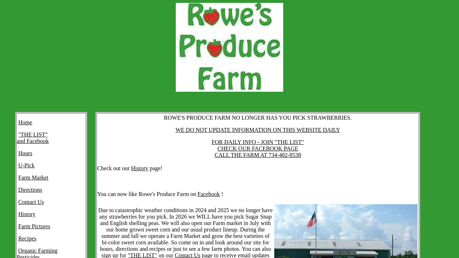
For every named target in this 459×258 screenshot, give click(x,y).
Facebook (209, 194)
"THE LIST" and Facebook (33, 138)
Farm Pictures (34, 226)
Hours (25, 153)
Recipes (27, 238)
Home (25, 122)
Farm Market (33, 178)
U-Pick (26, 165)
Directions (30, 190)
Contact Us (31, 202)
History (26, 214)
